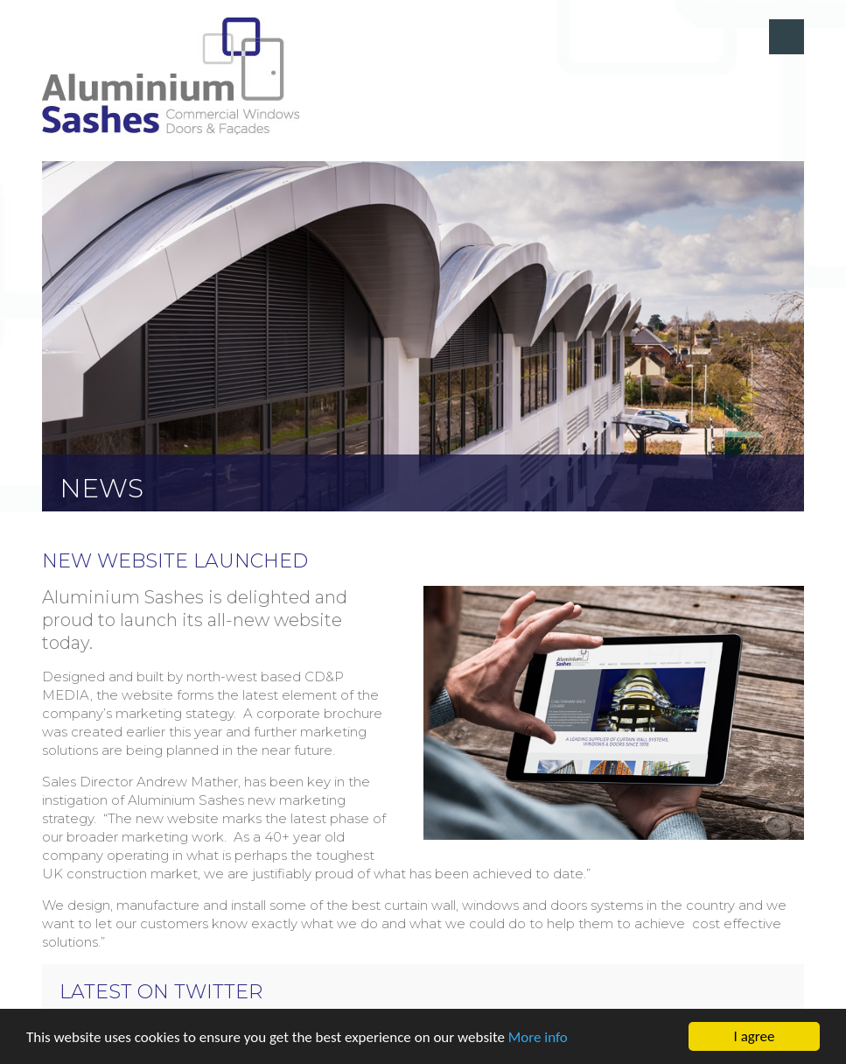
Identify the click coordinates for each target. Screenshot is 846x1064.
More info (538, 1037)
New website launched (175, 561)
